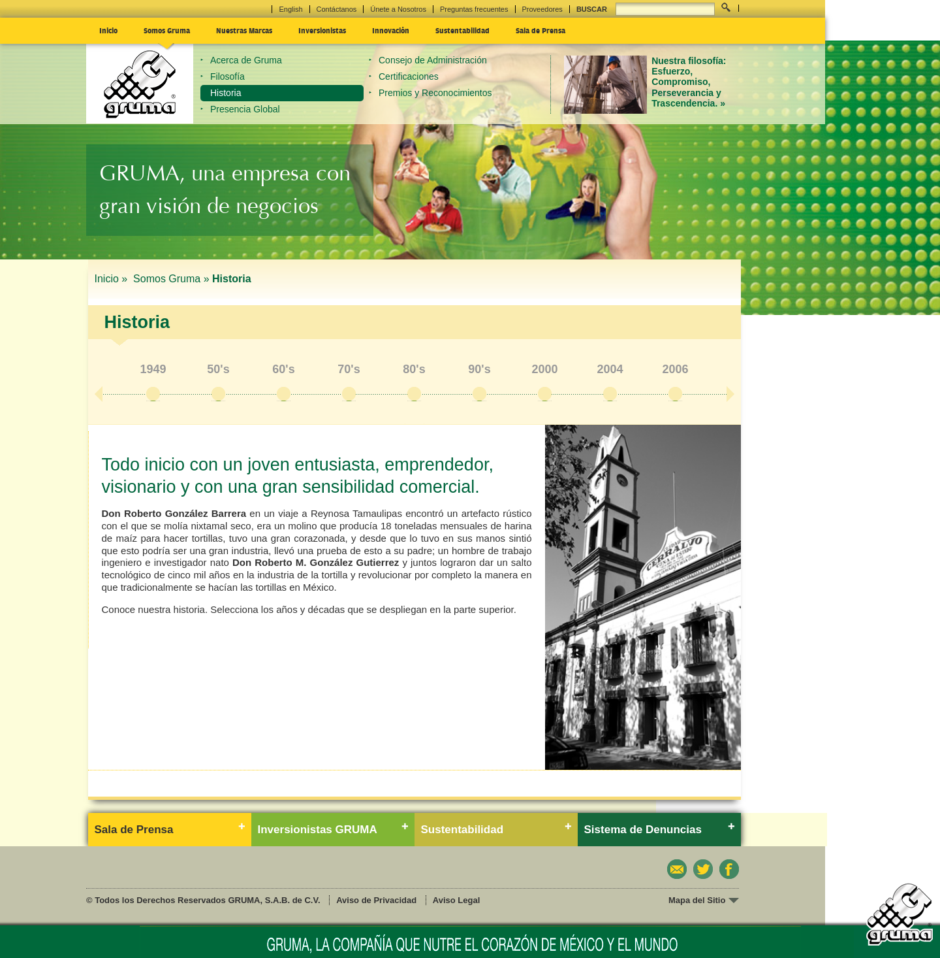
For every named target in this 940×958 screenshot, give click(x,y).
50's (218, 369)
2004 (610, 369)
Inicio (108, 30)
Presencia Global (245, 109)
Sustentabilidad (462, 30)
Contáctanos (337, 9)
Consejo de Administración (433, 60)
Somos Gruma (167, 30)
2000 (544, 369)
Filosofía (227, 76)
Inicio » (113, 278)
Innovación (390, 30)
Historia (225, 93)
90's (479, 369)
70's (348, 369)
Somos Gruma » (171, 278)
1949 (153, 369)
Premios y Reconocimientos (435, 93)
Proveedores (542, 9)
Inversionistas (322, 30)
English (290, 9)
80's (414, 369)
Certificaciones (409, 76)
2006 (675, 369)
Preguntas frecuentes (474, 9)
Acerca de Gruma (246, 60)
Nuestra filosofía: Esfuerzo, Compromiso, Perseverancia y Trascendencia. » (688, 82)
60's (283, 369)
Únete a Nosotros (398, 9)
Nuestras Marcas (244, 30)
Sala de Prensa (540, 30)
